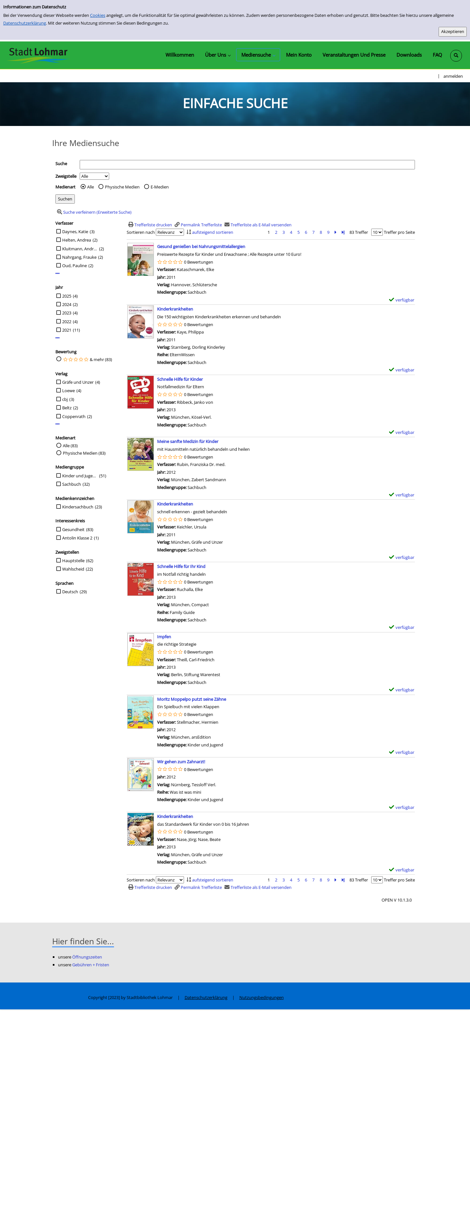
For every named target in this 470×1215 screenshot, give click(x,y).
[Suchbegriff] (247, 164)
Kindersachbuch (77, 507)
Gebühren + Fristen (90, 965)
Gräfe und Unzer (78, 382)
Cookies (97, 15)
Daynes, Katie (75, 231)
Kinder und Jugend (79, 476)
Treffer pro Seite (399, 232)
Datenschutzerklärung (24, 23)
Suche (61, 163)
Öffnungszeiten (87, 957)
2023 (66, 313)
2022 (66, 321)
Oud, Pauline (74, 265)
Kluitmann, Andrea (79, 249)
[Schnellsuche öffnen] (456, 56)
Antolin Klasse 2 (77, 538)
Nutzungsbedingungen (261, 997)
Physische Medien (122, 187)
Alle (90, 187)
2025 (66, 296)
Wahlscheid (73, 569)
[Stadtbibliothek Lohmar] (38, 55)
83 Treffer (359, 232)
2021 (66, 330)
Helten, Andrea (76, 240)
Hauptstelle (73, 560)
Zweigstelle (65, 176)
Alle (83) (70, 446)
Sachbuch (71, 484)
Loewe (68, 390)
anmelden (453, 76)
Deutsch (70, 592)
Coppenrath (74, 416)
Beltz (67, 408)
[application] (217, 54)
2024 (66, 304)
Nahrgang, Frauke (79, 257)
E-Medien (160, 187)
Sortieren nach (141, 232)
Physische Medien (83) (84, 453)
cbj (65, 399)
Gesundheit (73, 529)
